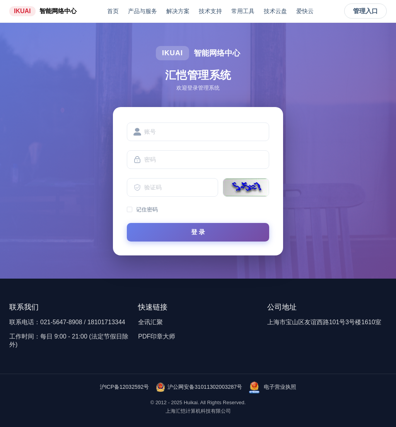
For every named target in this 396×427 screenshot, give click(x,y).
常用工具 (242, 11)
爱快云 (305, 11)
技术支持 (210, 11)
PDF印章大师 (156, 336)
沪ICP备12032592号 (124, 387)
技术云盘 (275, 11)
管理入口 (365, 11)
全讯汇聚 (150, 322)
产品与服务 (142, 11)
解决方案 (177, 11)
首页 (113, 11)
